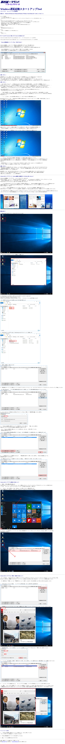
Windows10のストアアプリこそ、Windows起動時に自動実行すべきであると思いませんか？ (17, 176)
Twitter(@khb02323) (15, 741)
